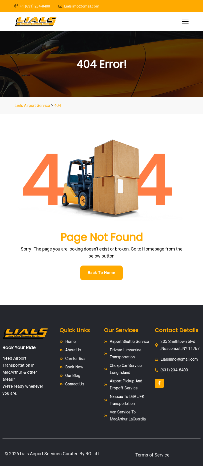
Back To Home (101, 272)
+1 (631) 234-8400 (32, 6)
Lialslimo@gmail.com (78, 6)
